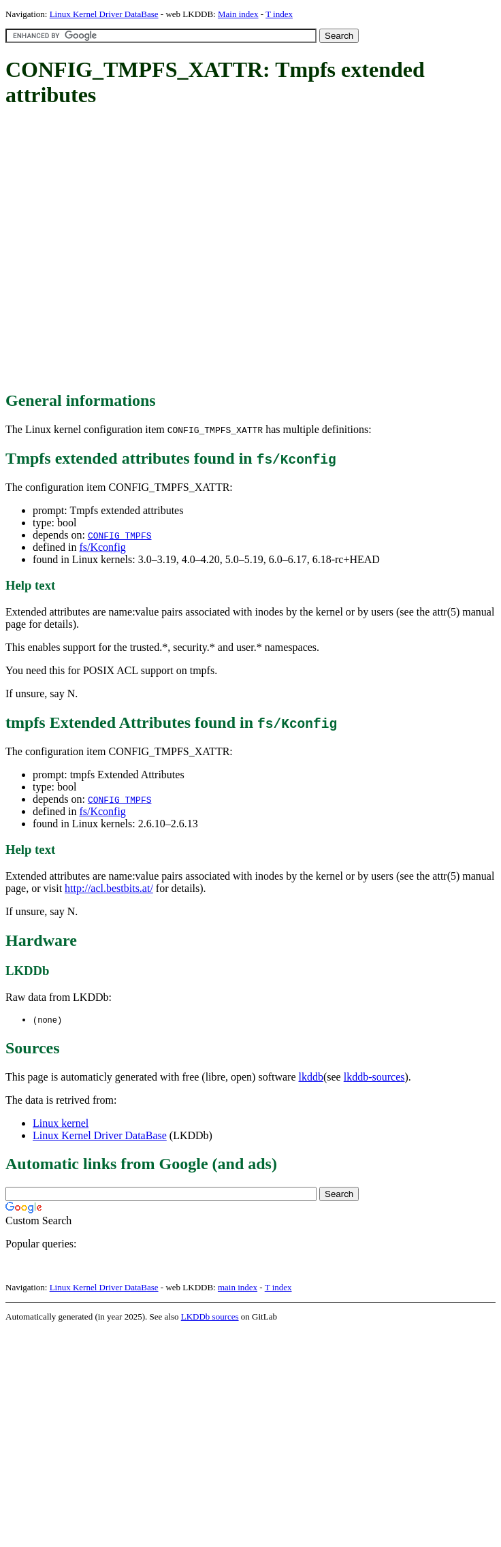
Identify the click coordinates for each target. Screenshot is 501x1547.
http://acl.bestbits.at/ (109, 888)
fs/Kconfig (102, 547)
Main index (238, 14)
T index (279, 14)
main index (237, 1288)
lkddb (311, 1077)
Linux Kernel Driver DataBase (104, 14)
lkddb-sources (374, 1077)
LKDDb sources (210, 1317)
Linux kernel (60, 1124)
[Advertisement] (127, 250)
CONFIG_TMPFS (120, 535)
